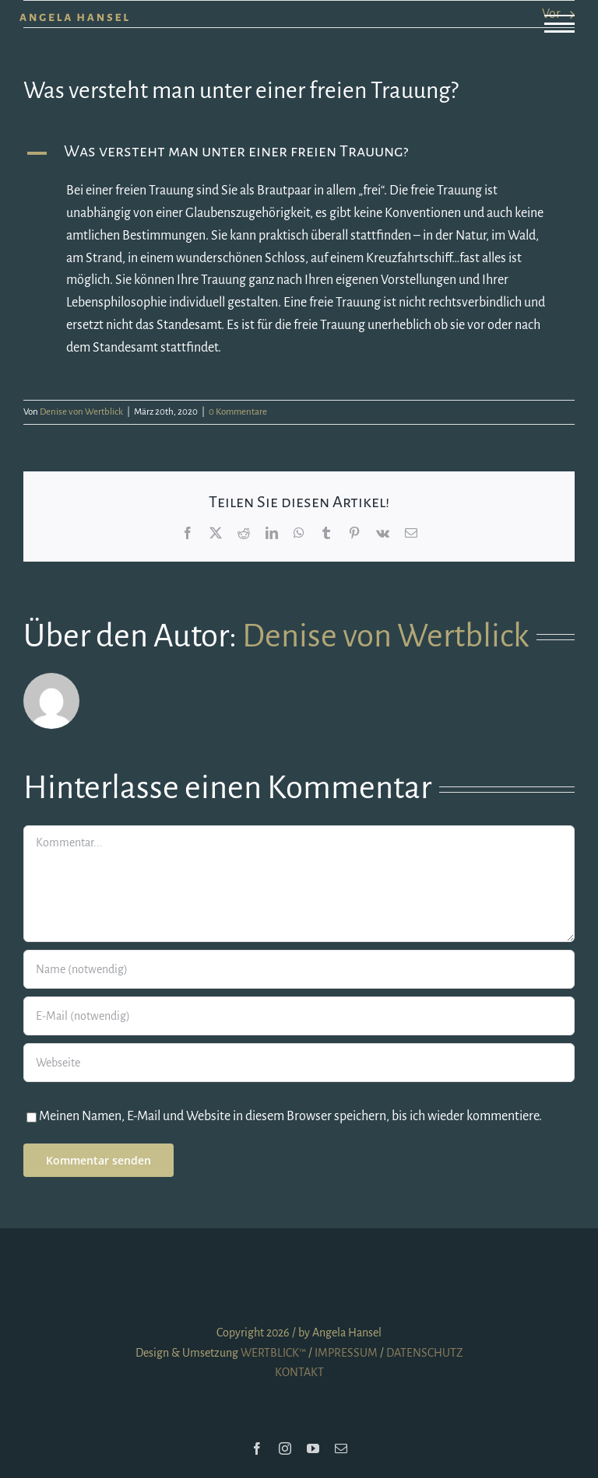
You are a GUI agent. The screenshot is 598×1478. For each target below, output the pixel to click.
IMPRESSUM (346, 1353)
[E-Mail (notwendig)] (299, 1015)
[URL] (299, 1062)
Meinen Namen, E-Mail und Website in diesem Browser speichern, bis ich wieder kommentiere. (290, 1116)
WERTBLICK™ (273, 1353)
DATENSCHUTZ (424, 1353)
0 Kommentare (238, 412)
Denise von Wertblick (81, 412)
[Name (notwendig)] (299, 969)
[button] (299, 153)
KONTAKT (299, 1372)
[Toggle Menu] (559, 24)
